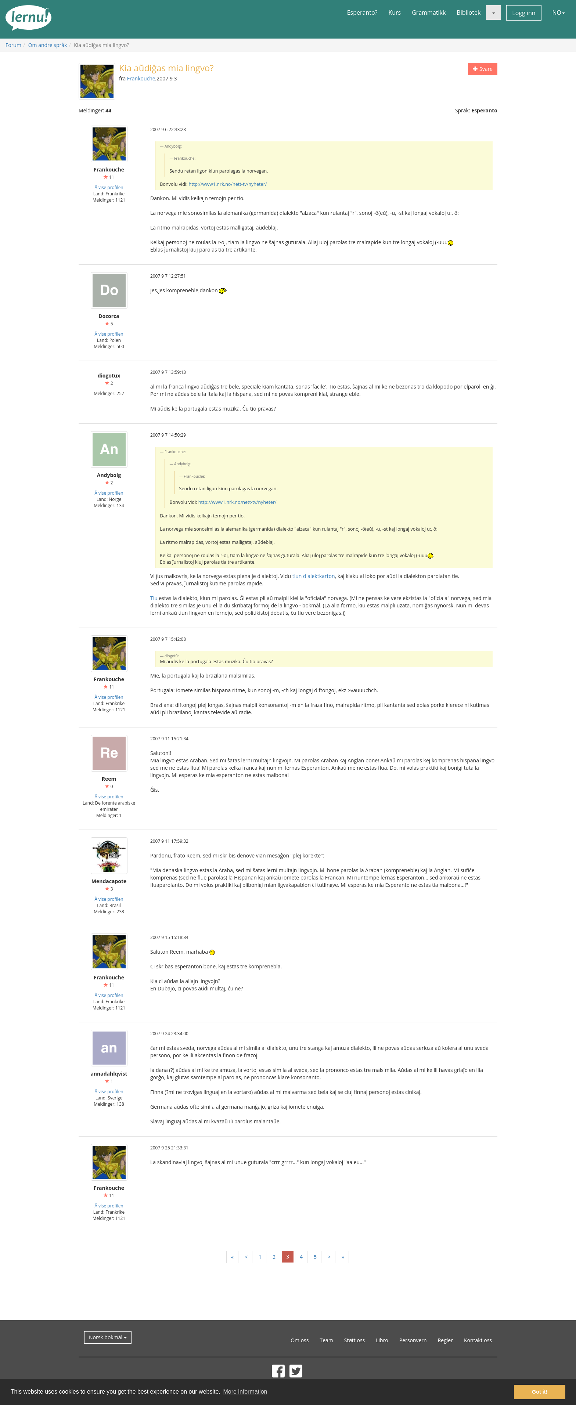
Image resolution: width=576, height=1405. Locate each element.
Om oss (300, 1340)
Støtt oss (354, 1340)
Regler (445, 1340)
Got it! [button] (539, 1392)
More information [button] (245, 1391)
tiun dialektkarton (313, 576)
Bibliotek (468, 12)
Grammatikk (429, 12)
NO (558, 12)
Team (326, 1340)
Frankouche (141, 78)
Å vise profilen (108, 187)
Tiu (154, 598)
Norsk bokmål (108, 1337)
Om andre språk (47, 44)
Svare (483, 68)
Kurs (394, 12)
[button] (493, 12)
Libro (382, 1340)
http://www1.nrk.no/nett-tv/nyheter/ (228, 184)
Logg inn (523, 13)
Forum (13, 44)
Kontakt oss (478, 1340)
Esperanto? (362, 12)
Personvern (413, 1340)
